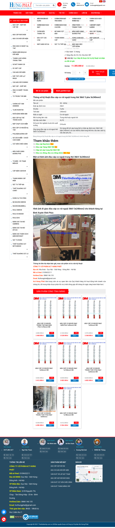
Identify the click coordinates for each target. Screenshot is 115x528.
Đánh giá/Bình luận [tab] (63, 91)
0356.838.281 (100, 455)
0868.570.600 (46, 448)
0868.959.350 (64, 448)
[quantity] (79, 73)
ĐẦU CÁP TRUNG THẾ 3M (52, 21)
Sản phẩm (41, 13)
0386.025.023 (82, 455)
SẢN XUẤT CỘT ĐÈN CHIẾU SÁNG (61, 482)
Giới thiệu (29, 13)
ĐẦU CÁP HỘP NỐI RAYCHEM (60, 478)
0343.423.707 (28, 455)
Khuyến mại (95, 13)
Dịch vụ (52, 13)
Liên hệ (84, 13)
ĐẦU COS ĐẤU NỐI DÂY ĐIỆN (60, 470)
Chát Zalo (8, 458)
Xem (50, 335)
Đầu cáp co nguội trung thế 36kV (76, 21)
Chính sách (74, 13)
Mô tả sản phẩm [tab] (42, 91)
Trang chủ (17, 13)
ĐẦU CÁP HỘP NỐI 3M (58, 466)
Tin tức (62, 13)
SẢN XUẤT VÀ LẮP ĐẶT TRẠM (60, 474)
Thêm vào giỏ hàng (98, 73)
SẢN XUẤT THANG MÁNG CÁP (60, 486)
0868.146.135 (9, 455)
